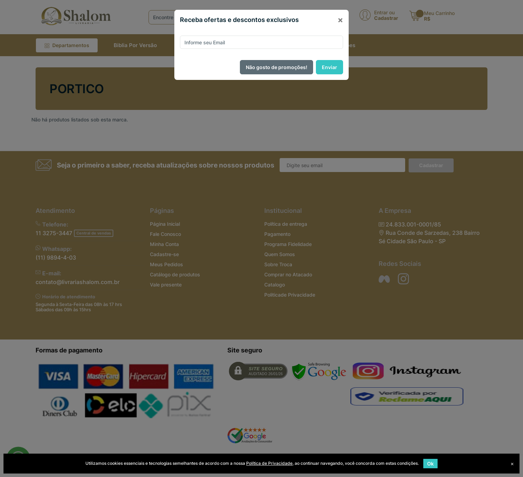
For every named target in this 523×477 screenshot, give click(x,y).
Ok (430, 464)
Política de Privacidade (269, 463)
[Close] (340, 20)
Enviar (329, 67)
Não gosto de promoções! (276, 67)
